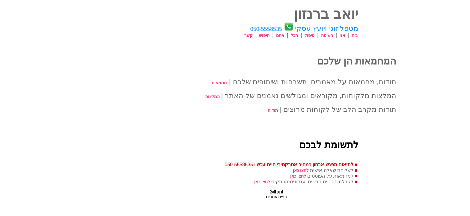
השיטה (286, 35)
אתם (239, 35)
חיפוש (223, 35)
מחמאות (178, 82)
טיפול (268, 35)
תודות (231, 110)
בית (313, 35)
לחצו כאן (259, 170)
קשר (207, 35)
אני (301, 35)
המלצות (171, 96)
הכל (253, 35)
